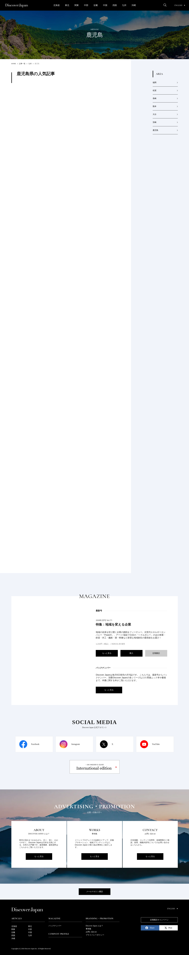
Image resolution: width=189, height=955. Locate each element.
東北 (67, 5)
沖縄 (134, 5)
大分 (154, 114)
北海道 (56, 5)
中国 (105, 5)
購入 (131, 653)
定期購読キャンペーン (159, 920)
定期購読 (156, 653)
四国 (115, 5)
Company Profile (58, 934)
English (179, 5)
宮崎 (154, 122)
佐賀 (154, 90)
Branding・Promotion (99, 918)
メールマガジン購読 (94, 892)
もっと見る (106, 653)
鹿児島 (155, 130)
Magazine (54, 918)
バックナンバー (54, 926)
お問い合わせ (91, 932)
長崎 (154, 98)
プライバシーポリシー (95, 935)
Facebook (35, 744)
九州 (124, 5)
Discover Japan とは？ (94, 926)
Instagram (75, 744)
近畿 (96, 5)
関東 (76, 5)
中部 (86, 5)
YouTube (156, 744)
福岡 (154, 83)
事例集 (88, 929)
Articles (16, 918)
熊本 (154, 106)
